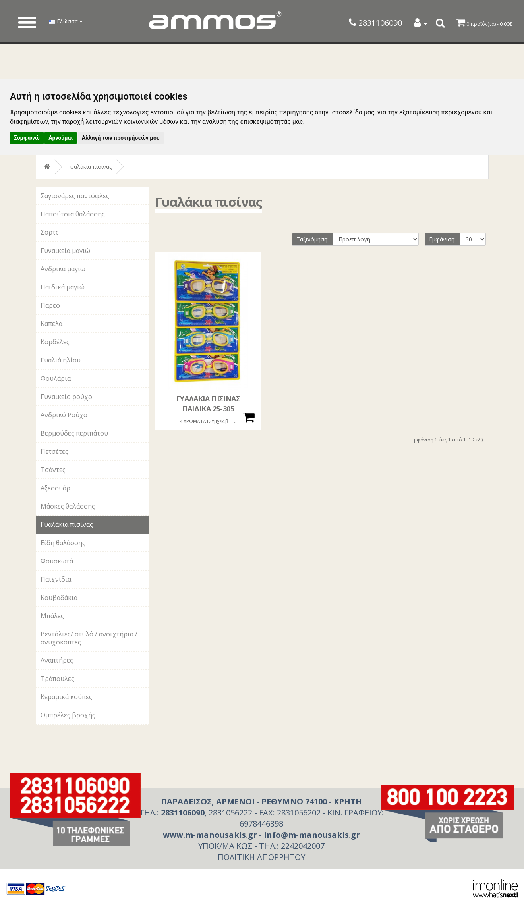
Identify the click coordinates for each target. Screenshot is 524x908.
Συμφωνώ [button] (27, 138)
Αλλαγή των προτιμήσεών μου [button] (121, 138)
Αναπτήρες (57, 660)
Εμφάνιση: (442, 239)
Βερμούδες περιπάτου (74, 433)
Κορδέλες (55, 341)
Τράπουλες (57, 678)
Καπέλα (51, 323)
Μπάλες (52, 615)
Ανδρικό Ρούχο (64, 415)
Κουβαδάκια (59, 597)
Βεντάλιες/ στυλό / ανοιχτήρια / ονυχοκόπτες (89, 638)
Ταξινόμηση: (312, 239)
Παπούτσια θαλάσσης (73, 214)
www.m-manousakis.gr (210, 834)
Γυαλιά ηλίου (61, 360)
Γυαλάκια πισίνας (89, 166)
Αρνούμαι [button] (60, 138)
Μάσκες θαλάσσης (68, 506)
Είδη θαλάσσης (63, 542)
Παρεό (50, 305)
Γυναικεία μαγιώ (65, 250)
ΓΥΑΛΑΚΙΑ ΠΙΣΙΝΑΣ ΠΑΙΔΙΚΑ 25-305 (208, 403)
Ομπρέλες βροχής (68, 715)
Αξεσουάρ (55, 488)
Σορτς (50, 232)
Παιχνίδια (56, 579)
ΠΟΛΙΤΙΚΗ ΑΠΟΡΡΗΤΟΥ (261, 857)
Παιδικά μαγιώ (63, 287)
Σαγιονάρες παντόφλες (75, 195)
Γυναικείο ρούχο (66, 396)
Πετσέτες (54, 451)
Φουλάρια (56, 378)
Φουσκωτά (57, 561)
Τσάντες (53, 469)
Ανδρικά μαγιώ (63, 268)
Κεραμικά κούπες (66, 696)
